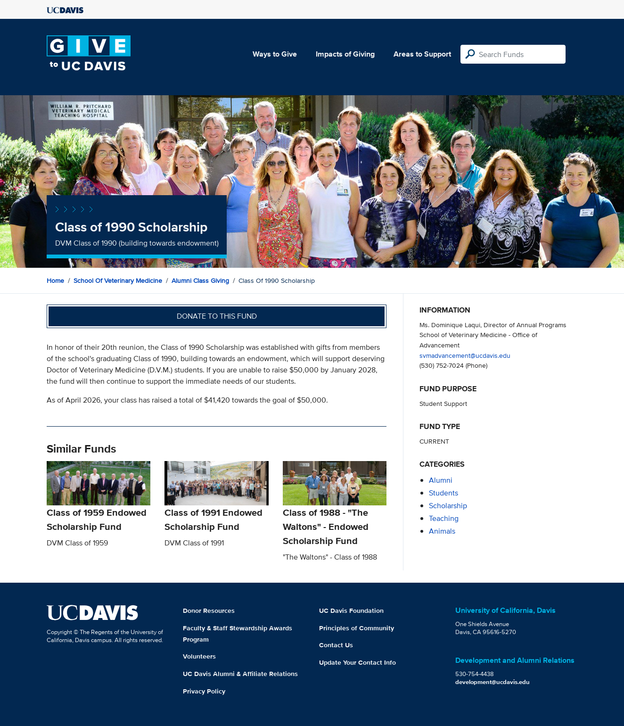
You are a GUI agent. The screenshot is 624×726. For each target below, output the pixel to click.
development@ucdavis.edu (492, 681)
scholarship (448, 505)
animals (442, 531)
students (443, 492)
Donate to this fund (217, 316)
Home (55, 280)
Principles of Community (356, 628)
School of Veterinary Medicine (118, 280)
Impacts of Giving (345, 54)
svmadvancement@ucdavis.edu (464, 355)
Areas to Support (422, 54)
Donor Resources (209, 610)
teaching (444, 518)
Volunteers (199, 656)
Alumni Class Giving (200, 280)
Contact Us (336, 645)
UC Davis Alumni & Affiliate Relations (240, 673)
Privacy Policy (204, 691)
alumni (440, 480)
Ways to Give (275, 54)
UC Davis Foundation (351, 610)
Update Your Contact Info (357, 662)
